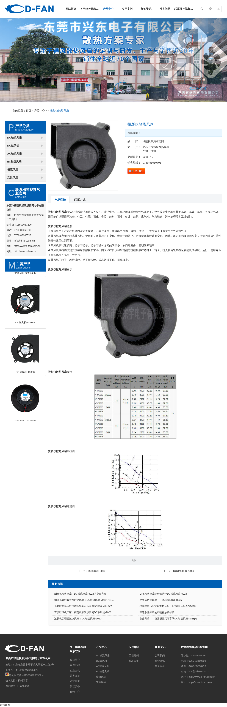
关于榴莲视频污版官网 (89, 8)
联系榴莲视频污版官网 (183, 8)
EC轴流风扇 (14, 177)
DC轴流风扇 (14, 153)
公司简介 (75, 659)
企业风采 (75, 681)
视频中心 (75, 691)
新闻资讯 (146, 8)
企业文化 (75, 670)
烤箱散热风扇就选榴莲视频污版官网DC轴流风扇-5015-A (85, 622)
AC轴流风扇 (14, 169)
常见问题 (165, 8)
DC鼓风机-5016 (96, 571)
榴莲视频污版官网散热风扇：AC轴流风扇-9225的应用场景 (172, 622)
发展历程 (75, 665)
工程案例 (134, 655)
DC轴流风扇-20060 (184, 571)
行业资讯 (160, 660)
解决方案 (134, 660)
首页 (28, 110)
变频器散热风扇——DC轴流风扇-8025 (161, 615)
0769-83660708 (167, 162)
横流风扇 (12, 185)
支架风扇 (12, 193)
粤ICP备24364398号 (26, 669)
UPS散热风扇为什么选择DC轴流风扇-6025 (163, 609)
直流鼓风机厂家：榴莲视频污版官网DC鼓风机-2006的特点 (86, 628)
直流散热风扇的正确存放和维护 (157, 628)
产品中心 (108, 8)
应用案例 (127, 8)
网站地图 (10, 685)
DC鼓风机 (13, 161)
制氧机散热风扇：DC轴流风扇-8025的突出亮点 (80, 609)
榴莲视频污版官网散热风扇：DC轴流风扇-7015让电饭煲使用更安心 (91, 615)
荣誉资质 (75, 675)
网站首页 (70, 8)
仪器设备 (75, 686)
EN (218, 8)
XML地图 (25, 685)
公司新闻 (160, 655)
